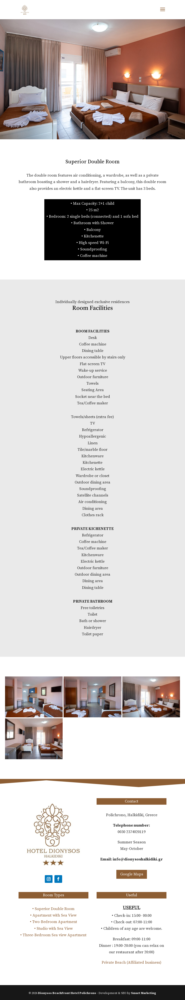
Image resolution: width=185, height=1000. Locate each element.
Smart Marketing (143, 993)
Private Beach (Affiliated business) (131, 962)
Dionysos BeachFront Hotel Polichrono (67, 993)
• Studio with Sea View (53, 928)
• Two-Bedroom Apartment (53, 921)
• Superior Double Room (53, 908)
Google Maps (131, 874)
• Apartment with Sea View (53, 915)
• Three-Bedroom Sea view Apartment (53, 935)
